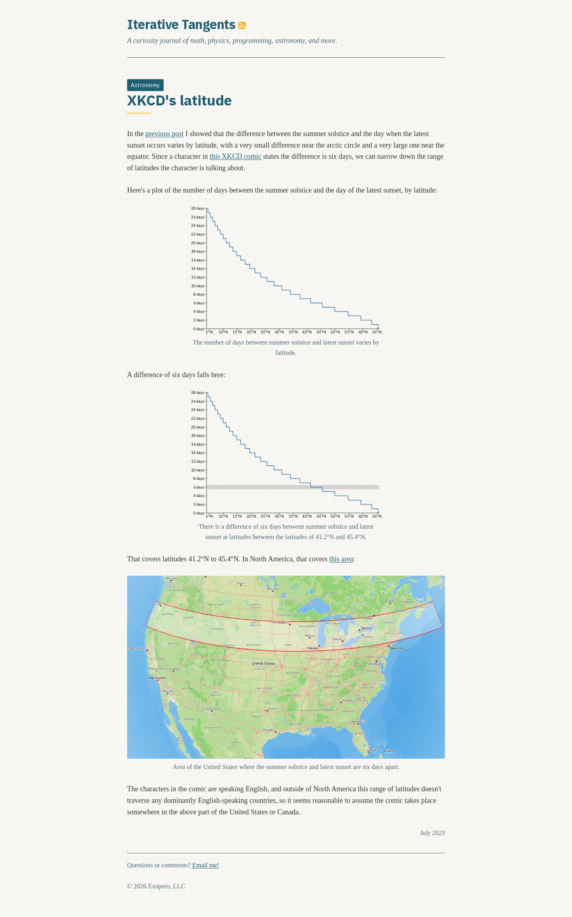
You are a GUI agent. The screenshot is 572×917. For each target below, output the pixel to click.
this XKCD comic (235, 156)
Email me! (205, 865)
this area (341, 559)
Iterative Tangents (181, 24)
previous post (164, 134)
